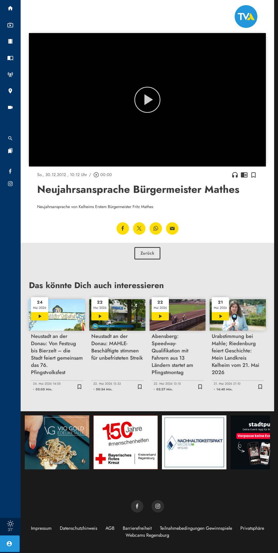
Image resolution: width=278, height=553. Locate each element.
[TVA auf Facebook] (137, 506)
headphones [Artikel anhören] (235, 174)
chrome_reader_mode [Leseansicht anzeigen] (244, 174)
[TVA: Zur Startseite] (246, 16)
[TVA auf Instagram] (158, 506)
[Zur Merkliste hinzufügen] (253, 175)
